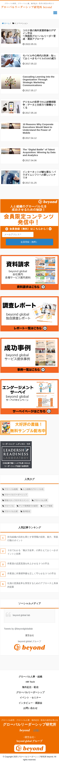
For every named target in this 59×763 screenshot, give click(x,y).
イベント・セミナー (30, 697)
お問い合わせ (30, 708)
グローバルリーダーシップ (15, 495)
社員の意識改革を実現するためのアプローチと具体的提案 (32, 585)
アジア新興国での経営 (28, 506)
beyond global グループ (29, 741)
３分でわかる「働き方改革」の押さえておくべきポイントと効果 (32, 552)
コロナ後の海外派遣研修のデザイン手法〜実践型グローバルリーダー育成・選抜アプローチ (39, 34)
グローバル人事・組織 (30, 676)
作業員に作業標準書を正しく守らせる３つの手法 (31, 573)
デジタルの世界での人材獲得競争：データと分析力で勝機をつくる (39, 105)
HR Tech (30, 682)
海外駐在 (26, 511)
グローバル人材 (11, 511)
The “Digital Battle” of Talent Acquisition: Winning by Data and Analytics (39, 152)
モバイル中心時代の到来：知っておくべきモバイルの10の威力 (39, 57)
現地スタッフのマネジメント (16, 500)
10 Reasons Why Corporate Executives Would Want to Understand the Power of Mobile (38, 128)
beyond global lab (21, 615)
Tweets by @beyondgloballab (18, 628)
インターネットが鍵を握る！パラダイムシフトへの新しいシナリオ (39, 175)
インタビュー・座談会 (30, 703)
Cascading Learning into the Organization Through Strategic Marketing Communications (38, 81)
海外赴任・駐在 (30, 687)
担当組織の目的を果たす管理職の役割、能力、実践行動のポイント (32, 539)
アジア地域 (47, 506)
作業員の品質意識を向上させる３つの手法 (28, 563)
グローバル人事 (40, 500)
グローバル (9, 506)
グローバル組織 (11, 489)
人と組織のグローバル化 (33, 489)
